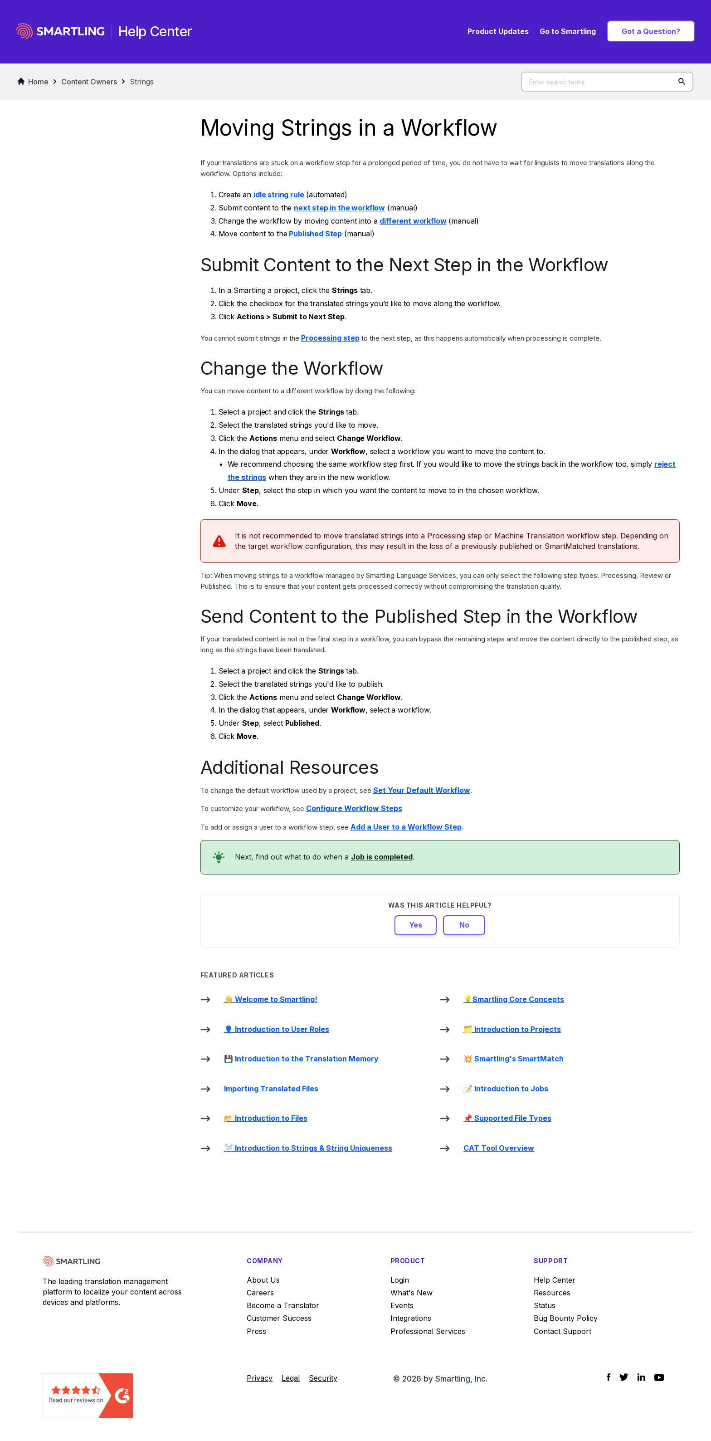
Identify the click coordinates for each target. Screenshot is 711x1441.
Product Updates (498, 31)
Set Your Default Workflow (421, 790)
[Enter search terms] (607, 82)
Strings (142, 81)
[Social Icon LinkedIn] (641, 1376)
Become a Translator (283, 1305)
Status (544, 1305)
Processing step (330, 337)
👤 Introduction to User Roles (276, 1029)
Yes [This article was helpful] (415, 924)
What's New (411, 1292)
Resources (552, 1292)
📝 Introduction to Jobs (505, 1088)
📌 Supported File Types (507, 1118)
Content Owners (89, 81)
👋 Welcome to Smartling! (270, 999)
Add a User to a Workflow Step (406, 826)
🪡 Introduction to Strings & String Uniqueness (308, 1148)
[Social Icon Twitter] (623, 1376)
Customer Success (279, 1318)
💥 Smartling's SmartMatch (513, 1058)
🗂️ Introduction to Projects (512, 1029)
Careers (260, 1292)
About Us (263, 1280)
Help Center (554, 1280)
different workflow (413, 220)
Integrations (410, 1318)
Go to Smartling (568, 31)
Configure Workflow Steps (354, 808)
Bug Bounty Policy (566, 1318)
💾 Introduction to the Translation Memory (301, 1058)
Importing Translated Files (271, 1088)
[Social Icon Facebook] (608, 1376)
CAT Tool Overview (498, 1148)
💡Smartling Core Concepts (513, 999)
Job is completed (382, 856)
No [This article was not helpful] (464, 924)
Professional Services (427, 1331)
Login (399, 1280)
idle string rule (278, 194)
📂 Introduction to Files (265, 1118)
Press (256, 1331)
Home (33, 81)
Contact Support (562, 1331)
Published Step (314, 233)
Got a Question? (651, 31)
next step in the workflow (339, 207)
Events (402, 1305)
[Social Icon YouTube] (659, 1377)
